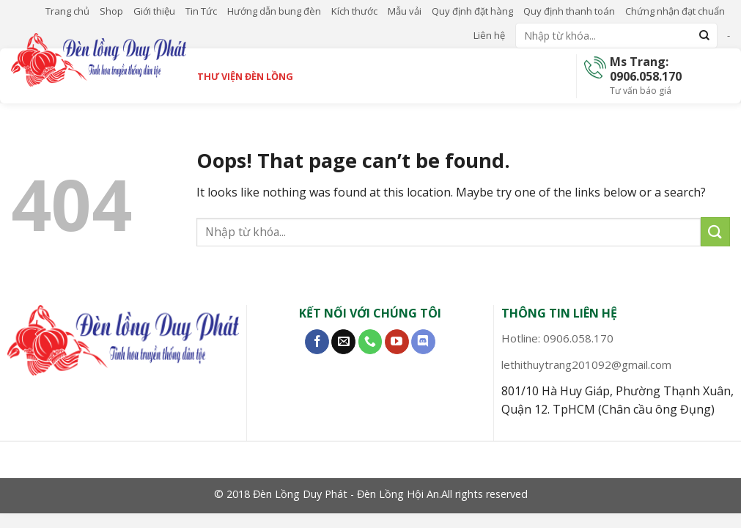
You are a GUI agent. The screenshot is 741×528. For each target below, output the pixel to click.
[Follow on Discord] (423, 341)
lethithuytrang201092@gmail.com (586, 364)
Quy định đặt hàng (472, 11)
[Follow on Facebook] (317, 341)
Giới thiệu (154, 11)
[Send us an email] (343, 341)
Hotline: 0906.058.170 (557, 338)
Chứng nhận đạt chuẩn (675, 11)
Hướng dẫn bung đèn (274, 11)
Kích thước (354, 11)
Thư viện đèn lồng (245, 76)
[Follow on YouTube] (397, 341)
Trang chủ (67, 11)
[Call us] (370, 341)
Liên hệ (489, 35)
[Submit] (704, 36)
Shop (111, 11)
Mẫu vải (404, 11)
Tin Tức (201, 11)
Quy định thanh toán (569, 11)
